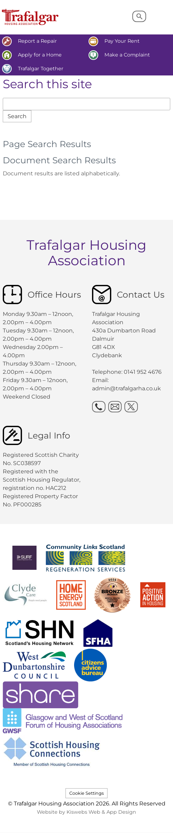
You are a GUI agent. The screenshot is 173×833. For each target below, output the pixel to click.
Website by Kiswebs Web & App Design (86, 812)
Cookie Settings (86, 793)
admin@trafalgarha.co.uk (126, 388)
